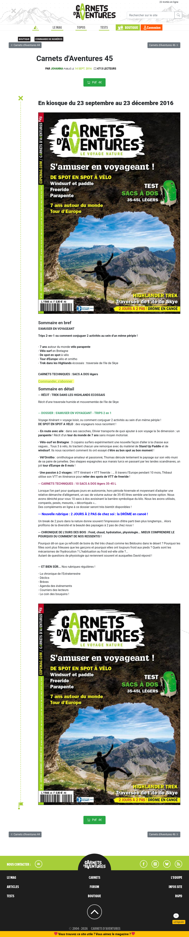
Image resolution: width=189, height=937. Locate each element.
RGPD (178, 896)
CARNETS (94, 877)
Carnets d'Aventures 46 (164, 45)
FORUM (94, 887)
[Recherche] (151, 15)
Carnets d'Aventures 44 (25, 45)
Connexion (154, 28)
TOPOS (81, 27)
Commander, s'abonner (55, 381)
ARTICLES (13, 887)
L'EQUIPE (176, 877)
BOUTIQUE (131, 28)
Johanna (57, 68)
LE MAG (57, 27)
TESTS (104, 27)
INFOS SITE (175, 887)
